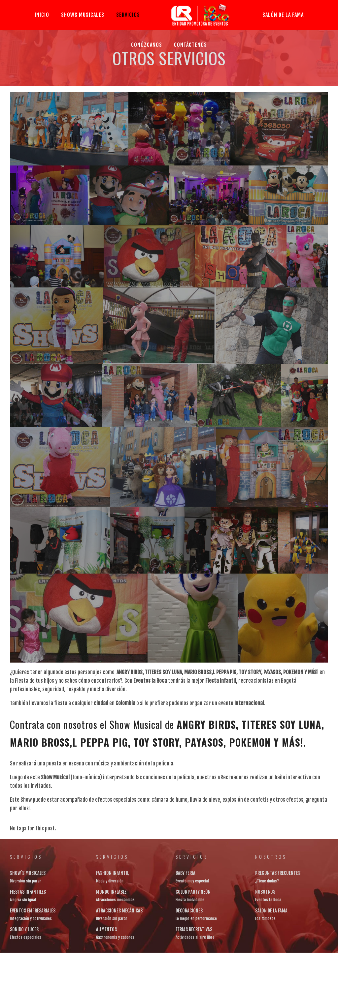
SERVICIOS (128, 15)
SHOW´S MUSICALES (28, 873)
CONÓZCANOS (146, 45)
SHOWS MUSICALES (82, 15)
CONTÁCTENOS (190, 45)
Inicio (42, 15)
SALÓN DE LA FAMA (283, 15)
